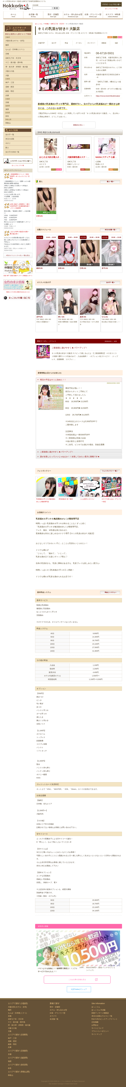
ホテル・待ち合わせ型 (58, 1010)
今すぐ (8, 143)
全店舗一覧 (54, 1019)
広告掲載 (95, 1022)
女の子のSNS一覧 (12, 152)
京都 (7, 102)
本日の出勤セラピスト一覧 (102, 1016)
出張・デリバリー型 (57, 1013)
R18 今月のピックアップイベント (105, 1019)
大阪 (7, 75)
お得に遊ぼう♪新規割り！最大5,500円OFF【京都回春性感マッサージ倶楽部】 (20, 206)
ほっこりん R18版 (98, 1010)
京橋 (7, 54)
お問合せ (95, 1025)
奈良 (7, 116)
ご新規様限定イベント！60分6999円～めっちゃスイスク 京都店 (20, 176)
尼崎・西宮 (9, 87)
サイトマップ (97, 1034)
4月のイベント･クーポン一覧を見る (18, 255)
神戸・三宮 (9, 82)
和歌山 (8, 123)
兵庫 (7, 96)
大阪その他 (9, 71)
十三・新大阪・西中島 (14, 62)
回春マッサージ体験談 (100, 1013)
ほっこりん (96, 1007)
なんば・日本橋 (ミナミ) (14, 49)
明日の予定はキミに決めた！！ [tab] (51, 380)
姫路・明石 (9, 91)
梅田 (7, 45)
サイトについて (98, 1028)
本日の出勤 (9, 139)
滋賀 (7, 109)
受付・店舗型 (55, 1007)
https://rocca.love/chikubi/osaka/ (108, 96)
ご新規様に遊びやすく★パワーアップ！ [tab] (55, 452)
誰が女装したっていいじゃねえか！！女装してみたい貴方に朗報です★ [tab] (68, 456)
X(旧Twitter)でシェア (79, 989)
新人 (7, 148)
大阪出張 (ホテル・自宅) (14, 41)
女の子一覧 (9, 135)
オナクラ (53, 1016)
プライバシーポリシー (100, 1031)
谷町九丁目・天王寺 (13, 58)
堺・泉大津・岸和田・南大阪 (16, 67)
